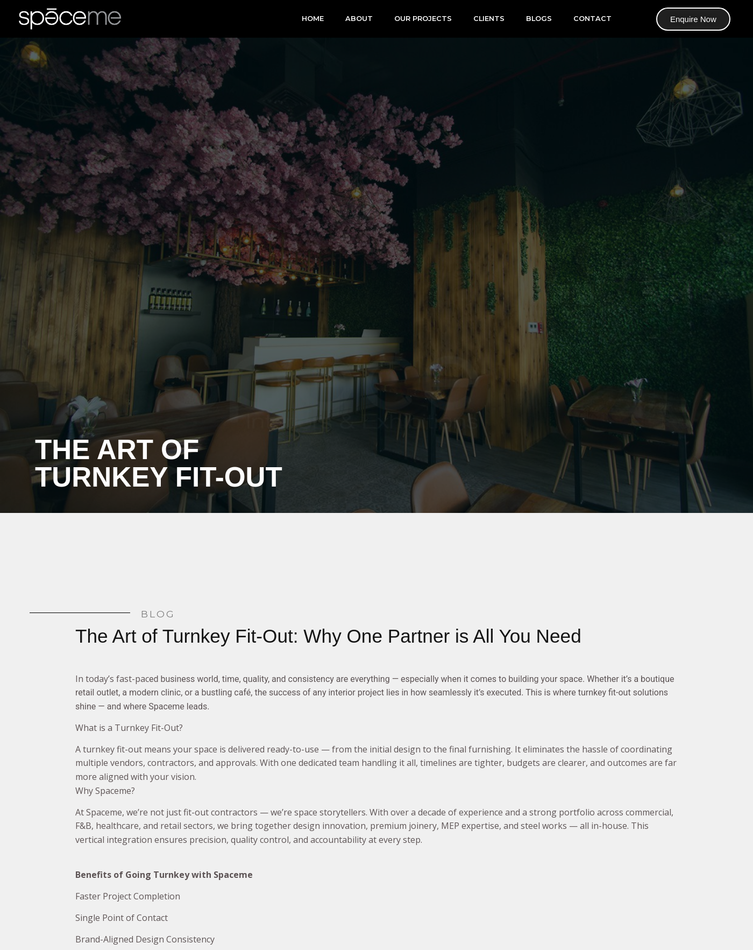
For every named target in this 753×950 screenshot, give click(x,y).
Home (313, 19)
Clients (489, 19)
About (359, 19)
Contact (592, 19)
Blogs (539, 19)
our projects (423, 19)
